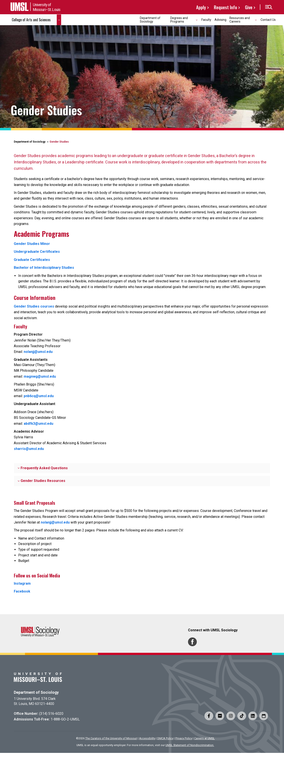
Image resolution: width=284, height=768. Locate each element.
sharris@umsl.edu (29, 449)
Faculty (206, 19)
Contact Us (268, 19)
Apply (201, 7)
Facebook (22, 591)
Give (248, 7)
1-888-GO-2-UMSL (65, 719)
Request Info (225, 7)
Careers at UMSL (204, 738)
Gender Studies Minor (32, 244)
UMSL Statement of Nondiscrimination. (189, 745)
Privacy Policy (183, 738)
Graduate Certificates (32, 260)
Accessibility (147, 738)
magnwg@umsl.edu (40, 376)
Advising (220, 19)
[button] (268, 7)
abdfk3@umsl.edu (38, 423)
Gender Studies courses (34, 306)
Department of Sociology (150, 19)
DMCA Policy (165, 738)
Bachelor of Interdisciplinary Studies (44, 267)
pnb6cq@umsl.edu (39, 396)
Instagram (22, 583)
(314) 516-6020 (51, 713)
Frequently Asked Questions (43, 468)
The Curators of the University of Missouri (111, 738)
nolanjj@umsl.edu (38, 352)
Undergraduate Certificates (37, 252)
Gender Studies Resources (41, 481)
